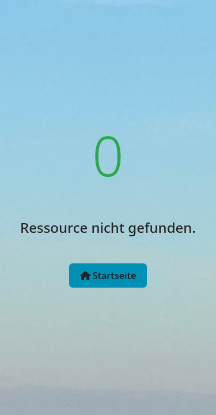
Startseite (108, 275)
